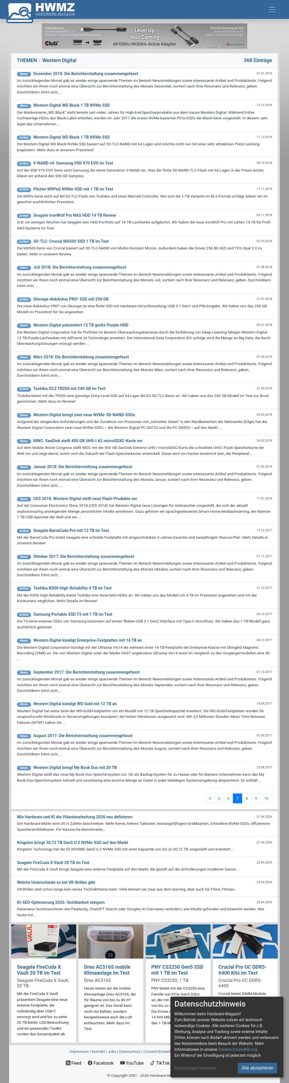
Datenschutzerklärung (237, 1049)
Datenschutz (130, 1051)
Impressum (79, 1051)
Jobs (112, 1051)
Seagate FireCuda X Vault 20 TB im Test (39, 970)
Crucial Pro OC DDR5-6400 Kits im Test (242, 970)
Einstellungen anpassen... (196, 1068)
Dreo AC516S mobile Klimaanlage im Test (107, 970)
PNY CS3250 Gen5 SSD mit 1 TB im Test (177, 970)
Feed (73, 1063)
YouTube (132, 1063)
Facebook (100, 1063)
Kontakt (98, 1051)
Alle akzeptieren (257, 1068)
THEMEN (27, 60)
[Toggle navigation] (272, 9)
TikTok (160, 1063)
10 (266, 798)
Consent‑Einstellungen (162, 1051)
